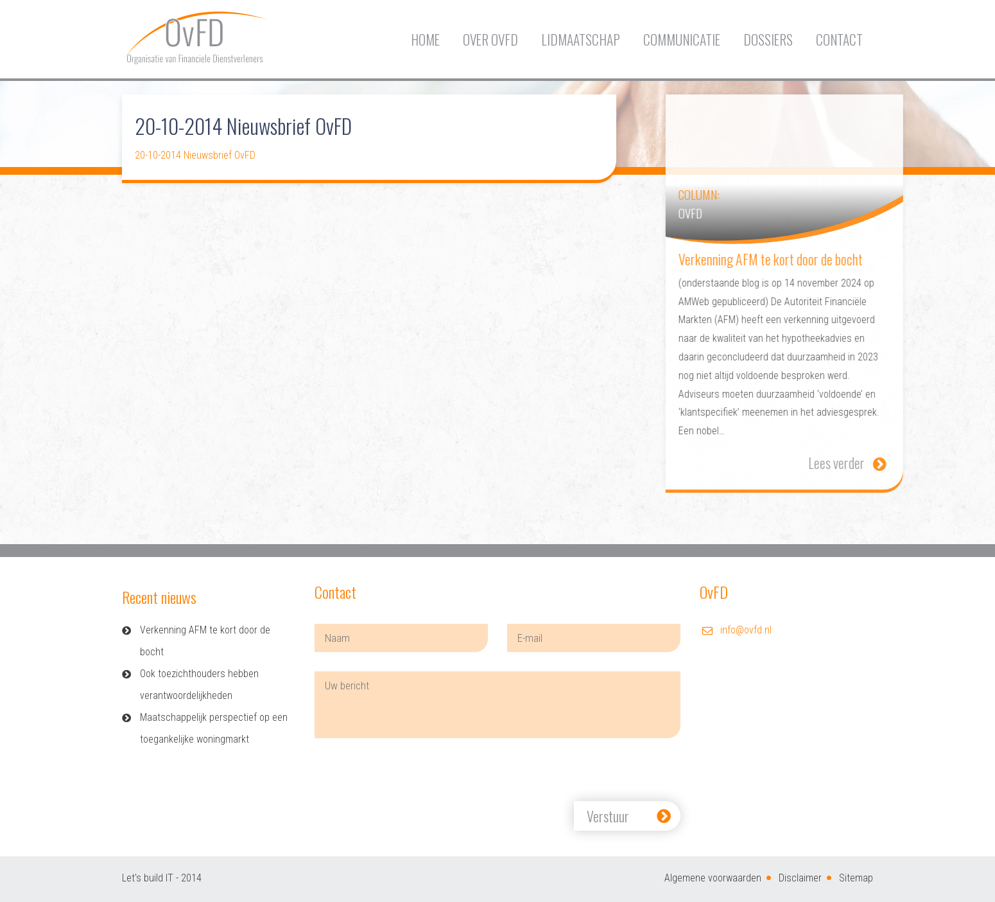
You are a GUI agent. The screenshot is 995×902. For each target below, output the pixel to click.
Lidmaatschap (580, 39)
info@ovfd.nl (746, 630)
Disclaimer (800, 878)
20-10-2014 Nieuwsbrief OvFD (195, 155)
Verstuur (608, 816)
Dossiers (768, 39)
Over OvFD (490, 39)
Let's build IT (147, 878)
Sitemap (856, 878)
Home (425, 39)
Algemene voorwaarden (712, 878)
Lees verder (857, 462)
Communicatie (681, 39)
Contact (839, 39)
